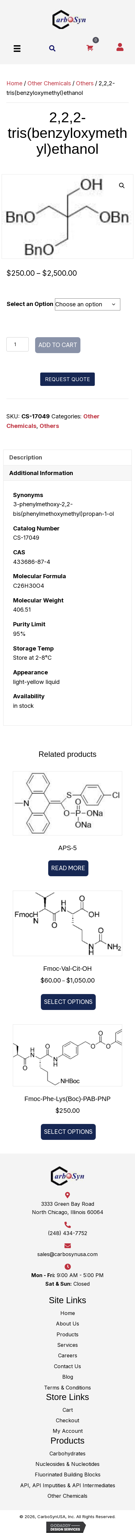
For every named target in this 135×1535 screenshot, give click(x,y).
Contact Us (67, 1366)
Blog (67, 1377)
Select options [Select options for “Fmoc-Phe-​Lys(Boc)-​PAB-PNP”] (68, 1131)
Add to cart (57, 345)
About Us (67, 1323)
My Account (68, 1431)
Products (67, 1334)
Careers (67, 1355)
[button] (122, 185)
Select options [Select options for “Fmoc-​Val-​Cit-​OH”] (68, 1002)
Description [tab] (25, 457)
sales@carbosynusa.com (67, 1254)
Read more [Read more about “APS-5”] (68, 868)
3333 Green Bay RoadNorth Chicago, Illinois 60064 (67, 1208)
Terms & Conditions (67, 1387)
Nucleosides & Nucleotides (67, 1464)
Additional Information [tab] (41, 473)
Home (14, 83)
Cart (68, 1410)
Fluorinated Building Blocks (68, 1474)
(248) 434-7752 (67, 1233)
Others (85, 83)
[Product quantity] (17, 344)
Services (67, 1345)
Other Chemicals (49, 83)
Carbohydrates (67, 1453)
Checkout (67, 1420)
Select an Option (30, 304)
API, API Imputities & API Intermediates (67, 1485)
